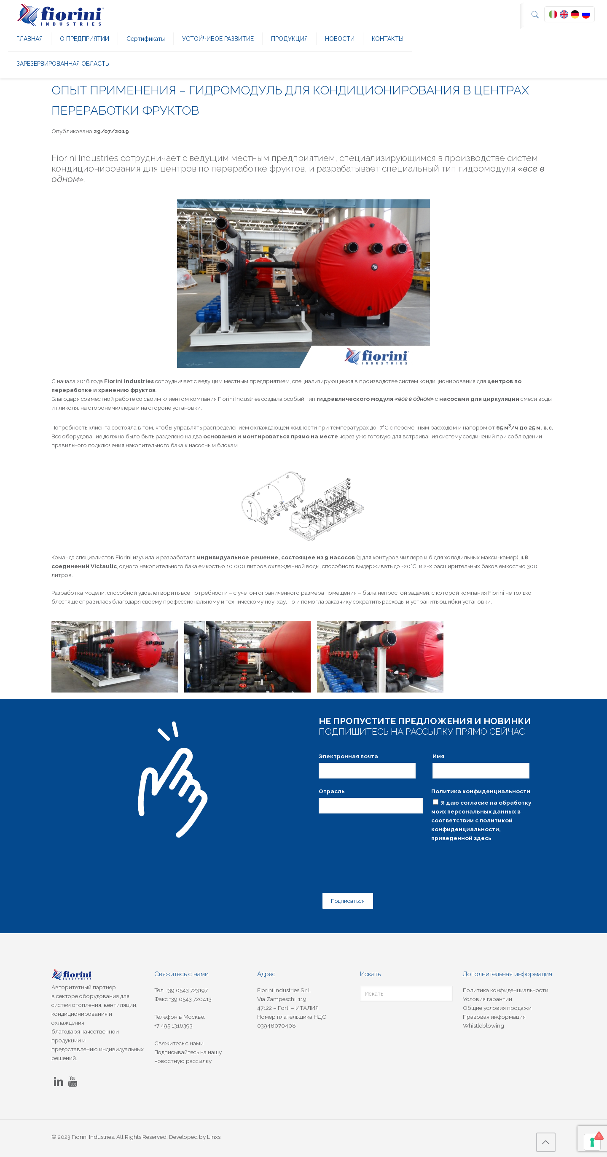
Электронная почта (348, 756)
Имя (438, 756)
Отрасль (332, 791)
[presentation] (383, 861)
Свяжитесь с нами (179, 1039)
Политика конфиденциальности (480, 791)
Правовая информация (494, 1013)
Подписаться (345, 897)
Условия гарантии (487, 995)
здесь (483, 838)
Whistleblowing (483, 1022)
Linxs (213, 1133)
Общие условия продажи (497, 1004)
